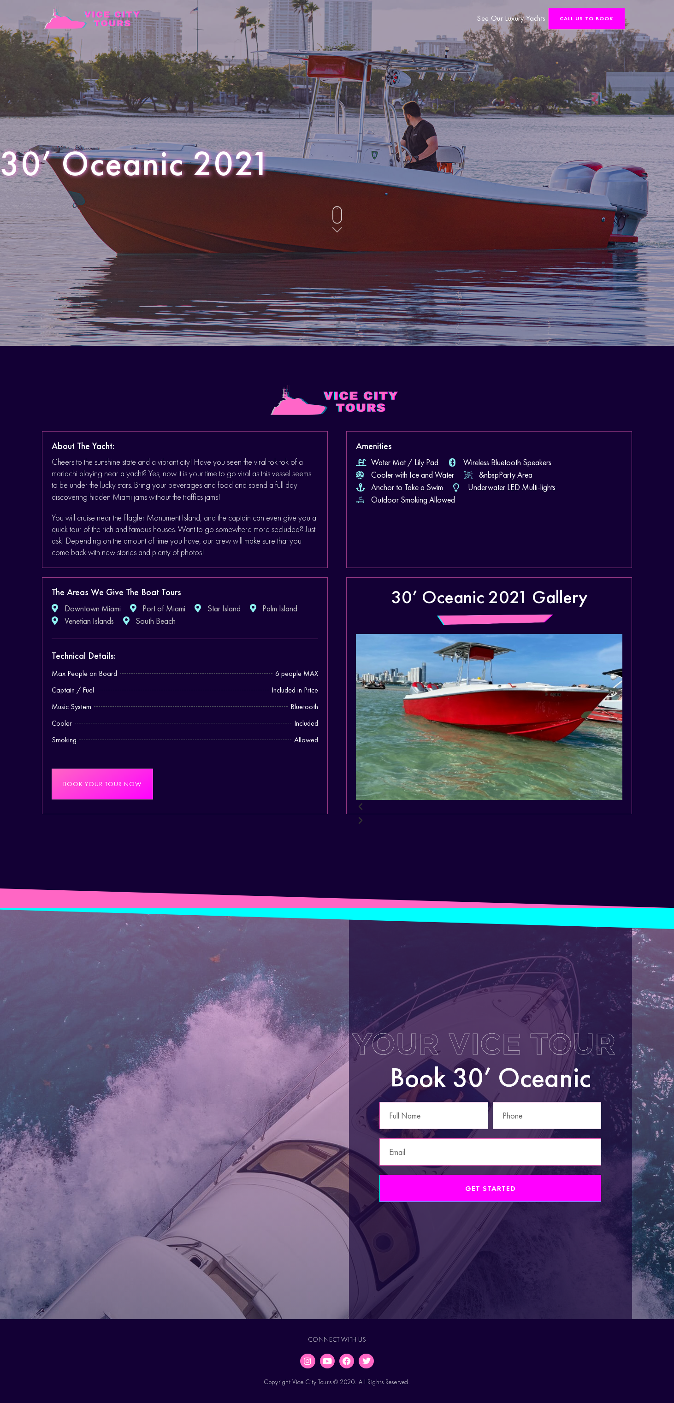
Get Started (490, 1188)
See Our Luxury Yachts (511, 18)
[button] (586, 19)
